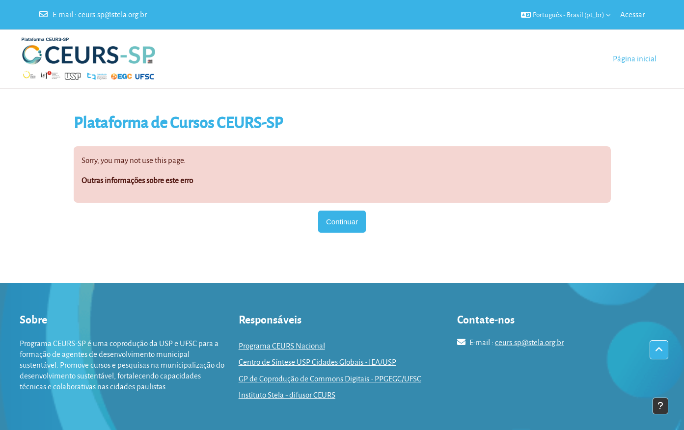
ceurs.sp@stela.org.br (112, 14)
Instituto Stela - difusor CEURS (287, 394)
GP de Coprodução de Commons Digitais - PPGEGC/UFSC (330, 378)
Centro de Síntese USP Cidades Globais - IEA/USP (317, 361)
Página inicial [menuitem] (635, 58)
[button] (565, 14)
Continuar (342, 221)
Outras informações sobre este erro (137, 180)
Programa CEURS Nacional (282, 345)
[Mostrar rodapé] (660, 406)
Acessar (632, 14)
